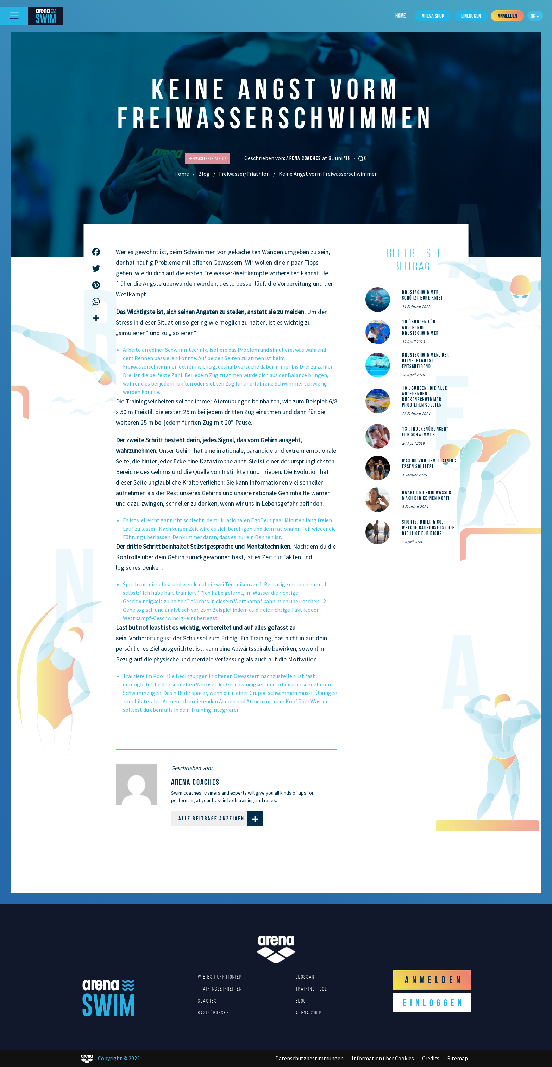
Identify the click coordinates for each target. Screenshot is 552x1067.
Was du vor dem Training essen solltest (429, 463)
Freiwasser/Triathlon (244, 173)
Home (400, 15)
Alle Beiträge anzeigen (220, 818)
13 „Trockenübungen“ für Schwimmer (425, 431)
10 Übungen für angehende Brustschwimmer (420, 327)
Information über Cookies (383, 1058)
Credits (430, 1058)
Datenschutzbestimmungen (309, 1058)
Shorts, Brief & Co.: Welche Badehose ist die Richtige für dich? (428, 527)
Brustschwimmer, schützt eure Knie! (422, 295)
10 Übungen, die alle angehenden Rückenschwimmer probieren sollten (424, 396)
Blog (204, 173)
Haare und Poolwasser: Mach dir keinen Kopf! (427, 495)
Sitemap (457, 1058)
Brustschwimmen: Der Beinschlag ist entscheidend (425, 360)
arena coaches (304, 158)
